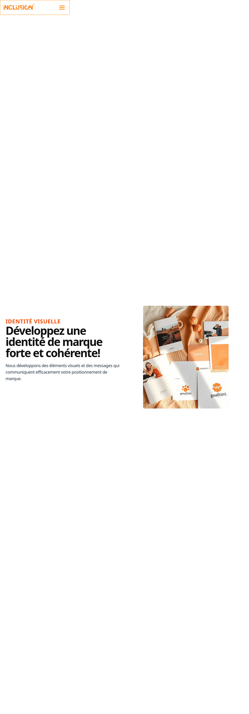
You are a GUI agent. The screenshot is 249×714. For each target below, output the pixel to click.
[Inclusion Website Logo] (19, 6)
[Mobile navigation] (62, 7)
